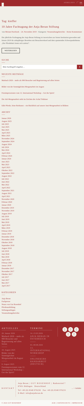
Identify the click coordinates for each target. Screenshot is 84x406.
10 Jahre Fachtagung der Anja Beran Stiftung (30, 26)
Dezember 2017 (8, 268)
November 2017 (8, 271)
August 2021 (7, 193)
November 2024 (8, 139)
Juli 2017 (5, 277)
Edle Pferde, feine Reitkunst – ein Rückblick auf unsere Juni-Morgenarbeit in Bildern (35, 106)
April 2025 (6, 133)
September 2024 (8, 141)
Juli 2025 (5, 124)
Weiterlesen (11, 50)
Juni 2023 (5, 162)
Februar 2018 (7, 263)
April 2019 (6, 225)
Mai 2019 (5, 222)
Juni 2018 (5, 254)
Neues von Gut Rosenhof (11, 304)
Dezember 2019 (8, 208)
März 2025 (6, 136)
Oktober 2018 (7, 242)
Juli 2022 (5, 179)
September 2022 (8, 173)
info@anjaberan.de (34, 393)
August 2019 (7, 214)
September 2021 (8, 190)
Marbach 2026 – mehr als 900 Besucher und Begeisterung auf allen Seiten (30, 80)
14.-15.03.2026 (36, 333)
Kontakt (8, 388)
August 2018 (7, 248)
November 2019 (8, 211)
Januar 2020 (6, 205)
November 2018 (8, 240)
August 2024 (7, 144)
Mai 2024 (5, 150)
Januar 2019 (6, 234)
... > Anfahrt (76, 388)
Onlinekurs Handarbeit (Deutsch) (38, 361)
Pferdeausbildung (8, 307)
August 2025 (7, 121)
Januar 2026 (6, 118)
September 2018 (8, 245)
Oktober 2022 (7, 170)
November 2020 (8, 199)
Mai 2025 (5, 130)
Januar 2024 (6, 159)
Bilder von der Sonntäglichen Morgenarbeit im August (23, 87)
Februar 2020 (7, 202)
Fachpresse (6, 301)
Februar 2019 (7, 231)
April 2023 (6, 167)
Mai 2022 (5, 185)
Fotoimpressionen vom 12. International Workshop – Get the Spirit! (28, 93)
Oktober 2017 (7, 274)
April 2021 (6, 196)
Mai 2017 (5, 283)
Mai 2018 (5, 257)
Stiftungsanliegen (8, 310)
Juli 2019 (5, 216)
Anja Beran (6, 299)
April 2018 (6, 260)
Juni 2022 (5, 182)
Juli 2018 (5, 251)
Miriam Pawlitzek (12, 32)
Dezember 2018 (8, 237)
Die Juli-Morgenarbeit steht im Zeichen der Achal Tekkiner (25, 99)
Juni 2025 (5, 127)
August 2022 (7, 176)
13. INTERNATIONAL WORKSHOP (40, 350)
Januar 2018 (6, 266)
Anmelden (69, 2)
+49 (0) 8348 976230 (31, 390)
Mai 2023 (5, 164)
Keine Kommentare (74, 32)
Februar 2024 (7, 156)
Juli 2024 (5, 147)
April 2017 (6, 286)
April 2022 (6, 188)
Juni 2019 (5, 219)
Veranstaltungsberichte (56, 32)
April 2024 (6, 153)
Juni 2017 (5, 280)
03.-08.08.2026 (36, 345)
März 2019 (6, 228)
